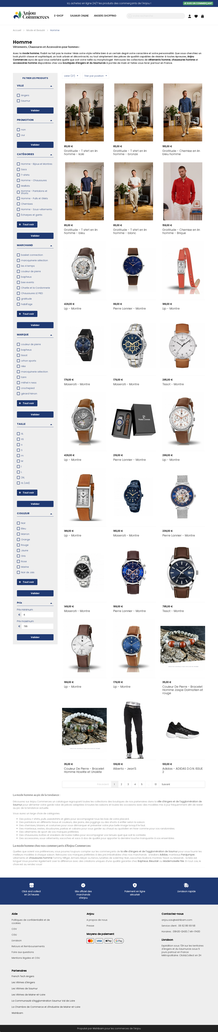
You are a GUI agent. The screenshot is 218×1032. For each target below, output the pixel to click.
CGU (14, 934)
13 (156, 784)
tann (23, 377)
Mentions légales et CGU (26, 958)
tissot (24, 355)
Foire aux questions (23, 952)
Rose (24, 561)
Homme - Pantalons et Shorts (34, 192)
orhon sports (28, 361)
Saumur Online (79, 16)
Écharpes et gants (31, 215)
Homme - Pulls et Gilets (34, 198)
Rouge (25, 545)
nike (23, 366)
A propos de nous (97, 920)
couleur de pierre (31, 271)
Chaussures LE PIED (32, 293)
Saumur (25, 101)
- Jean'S (124, 768)
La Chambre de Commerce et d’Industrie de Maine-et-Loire (46, 1006)
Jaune (24, 550)
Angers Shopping (105, 16)
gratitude (26, 299)
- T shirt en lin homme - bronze (130, 152)
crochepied (28, 388)
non (23, 130)
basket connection (32, 255)
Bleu (23, 528)
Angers (25, 95)
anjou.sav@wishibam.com (177, 920)
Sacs (24, 169)
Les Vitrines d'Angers (23, 982)
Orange (25, 539)
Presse (90, 925)
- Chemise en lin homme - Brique (181, 231)
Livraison (17, 940)
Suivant (166, 784)
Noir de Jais (27, 572)
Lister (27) (71, 75)
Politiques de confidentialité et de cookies (31, 921)
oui (23, 135)
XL (22, 434)
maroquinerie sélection (34, 260)
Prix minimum (25, 609)
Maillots (25, 186)
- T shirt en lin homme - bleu (81, 231)
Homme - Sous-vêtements (36, 209)
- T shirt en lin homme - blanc (130, 231)
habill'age (26, 304)
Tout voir (25, 224)
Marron (25, 534)
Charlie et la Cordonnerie (35, 288)
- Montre (72, 308)
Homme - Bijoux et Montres (36, 164)
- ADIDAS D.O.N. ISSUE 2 (182, 770)
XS (22, 439)
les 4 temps (28, 266)
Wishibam (17, 1012)
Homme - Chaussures (34, 180)
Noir (23, 523)
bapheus (26, 277)
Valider (35, 110)
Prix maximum (25, 621)
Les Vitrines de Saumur (25, 988)
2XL (23, 477)
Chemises (27, 204)
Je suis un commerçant (198, 3)
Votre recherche (143, 15)
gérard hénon (29, 393)
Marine (25, 567)
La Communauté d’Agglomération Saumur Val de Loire (43, 1000)
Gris (23, 556)
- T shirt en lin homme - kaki (81, 152)
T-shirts (25, 175)
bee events (27, 282)
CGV (14, 929)
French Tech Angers (23, 976)
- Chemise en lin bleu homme (181, 152)
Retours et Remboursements (28, 946)
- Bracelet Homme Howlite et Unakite (84, 770)
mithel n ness (28, 383)
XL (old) (25, 483)
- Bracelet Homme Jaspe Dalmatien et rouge (182, 690)
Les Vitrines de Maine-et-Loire (28, 994)
